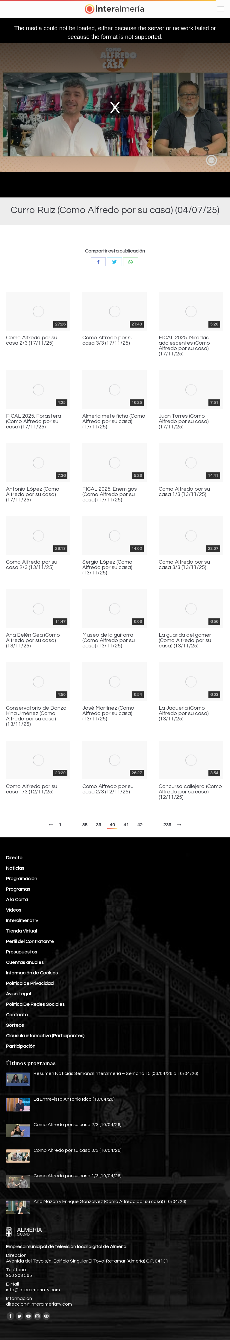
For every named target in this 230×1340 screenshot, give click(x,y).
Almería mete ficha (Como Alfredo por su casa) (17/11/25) (114, 421)
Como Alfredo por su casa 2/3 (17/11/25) (31, 340)
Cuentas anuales (25, 962)
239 (167, 824)
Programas (18, 889)
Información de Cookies (32, 973)
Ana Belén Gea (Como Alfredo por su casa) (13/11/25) (33, 640)
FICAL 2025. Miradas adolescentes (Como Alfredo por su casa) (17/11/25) (184, 346)
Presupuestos (21, 952)
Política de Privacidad (30, 983)
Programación (21, 878)
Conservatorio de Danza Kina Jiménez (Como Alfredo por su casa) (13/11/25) (36, 716)
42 (140, 824)
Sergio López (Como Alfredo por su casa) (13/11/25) (107, 567)
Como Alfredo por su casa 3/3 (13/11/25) (184, 564)
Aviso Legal (18, 993)
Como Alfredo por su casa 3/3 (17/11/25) (108, 340)
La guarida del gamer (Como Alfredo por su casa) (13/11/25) (185, 640)
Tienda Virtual (21, 931)
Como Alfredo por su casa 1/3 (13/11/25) (184, 491)
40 (112, 824)
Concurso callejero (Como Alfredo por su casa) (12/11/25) (190, 792)
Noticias (15, 868)
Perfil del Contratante (30, 941)
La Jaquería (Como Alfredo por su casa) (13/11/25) (184, 713)
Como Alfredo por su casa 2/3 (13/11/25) (31, 564)
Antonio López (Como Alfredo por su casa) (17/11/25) (33, 494)
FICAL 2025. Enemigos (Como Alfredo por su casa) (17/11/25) (109, 494)
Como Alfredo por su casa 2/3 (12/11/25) (108, 789)
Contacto (17, 1014)
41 (126, 824)
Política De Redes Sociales (35, 1004)
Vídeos (13, 910)
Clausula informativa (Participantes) (45, 1035)
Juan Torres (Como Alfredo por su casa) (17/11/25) (184, 421)
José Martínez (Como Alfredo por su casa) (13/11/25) (108, 713)
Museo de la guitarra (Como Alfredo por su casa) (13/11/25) (108, 640)
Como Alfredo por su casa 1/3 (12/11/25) (31, 789)
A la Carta (17, 899)
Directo (14, 857)
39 (98, 824)
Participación (20, 1046)
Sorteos (15, 1025)
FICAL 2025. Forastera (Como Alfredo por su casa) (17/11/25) (33, 421)
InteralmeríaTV (22, 920)
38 (84, 824)
